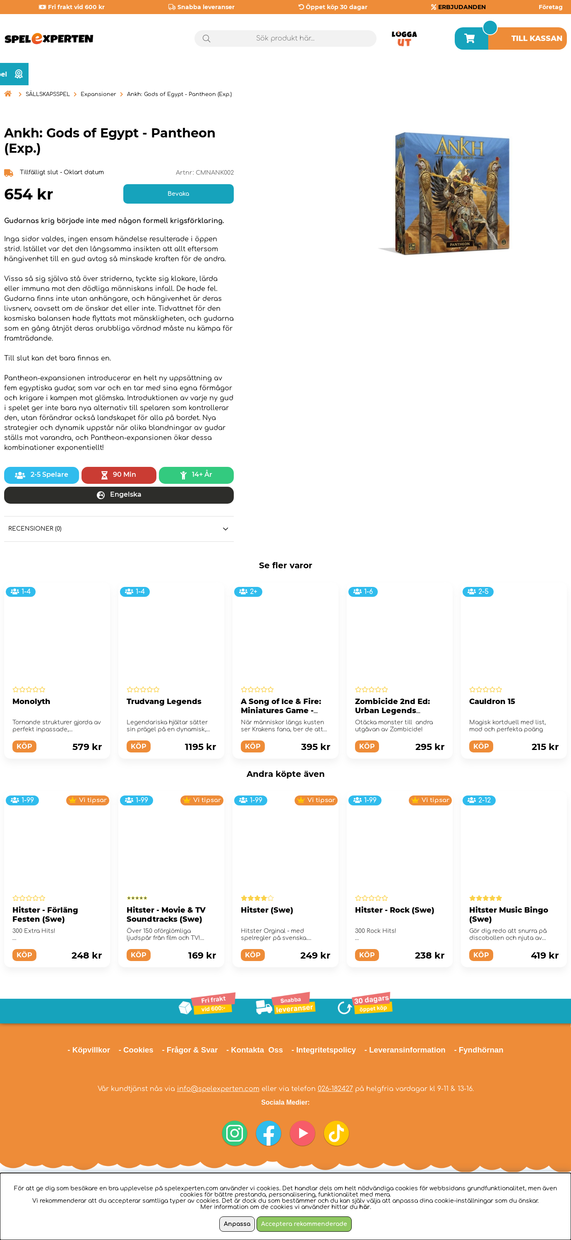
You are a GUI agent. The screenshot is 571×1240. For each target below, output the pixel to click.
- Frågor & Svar (190, 1049)
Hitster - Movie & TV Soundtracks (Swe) (166, 915)
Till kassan (537, 38)
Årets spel (531, 74)
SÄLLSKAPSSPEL (48, 94)
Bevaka (178, 194)
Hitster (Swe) (267, 910)
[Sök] (285, 38)
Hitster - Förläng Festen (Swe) (45, 915)
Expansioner (98, 94)
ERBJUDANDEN (462, 7)
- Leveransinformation (405, 1049)
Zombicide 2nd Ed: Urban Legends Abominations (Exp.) (396, 710)
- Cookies (136, 1049)
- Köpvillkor (88, 1049)
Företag (551, 7)
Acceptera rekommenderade (304, 1224)
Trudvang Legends (164, 701)
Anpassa (237, 1224)
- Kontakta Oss (254, 1049)
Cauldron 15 (492, 701)
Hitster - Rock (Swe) (394, 910)
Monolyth (31, 701)
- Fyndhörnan (478, 1049)
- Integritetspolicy (324, 1049)
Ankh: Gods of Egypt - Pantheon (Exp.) (179, 94)
